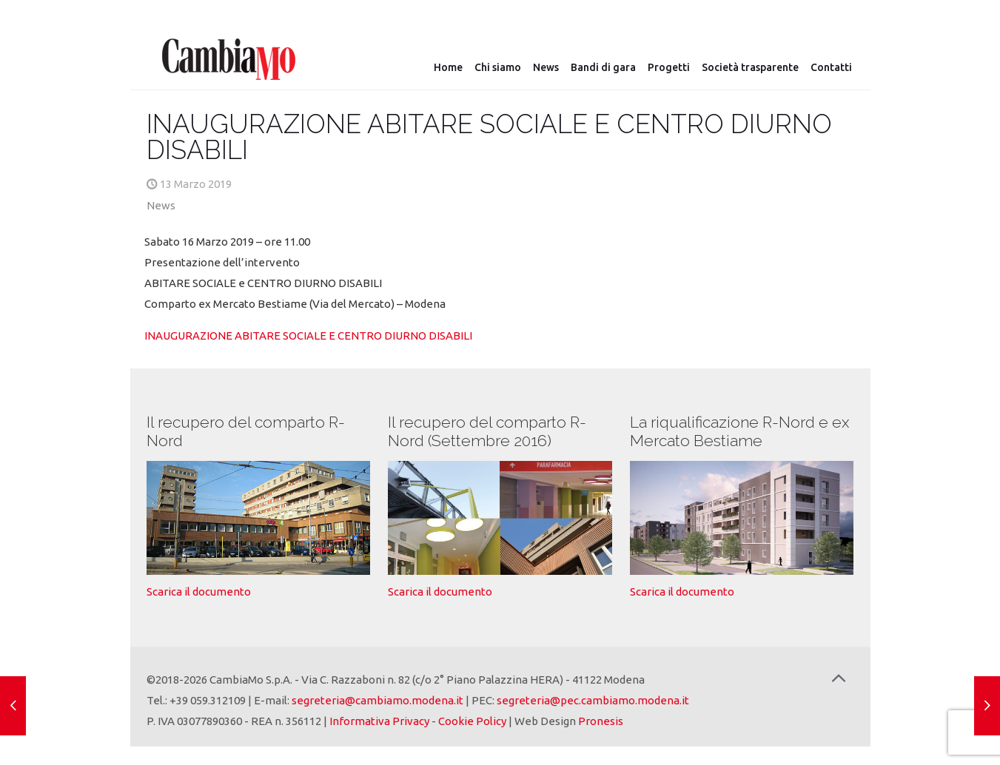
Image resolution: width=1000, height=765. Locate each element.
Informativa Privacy (379, 721)
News (161, 205)
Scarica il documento (199, 591)
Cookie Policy (472, 721)
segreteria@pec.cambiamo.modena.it (593, 700)
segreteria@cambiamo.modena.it (377, 700)
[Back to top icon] (838, 678)
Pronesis (600, 721)
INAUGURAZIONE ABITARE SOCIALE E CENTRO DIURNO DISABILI (308, 335)
